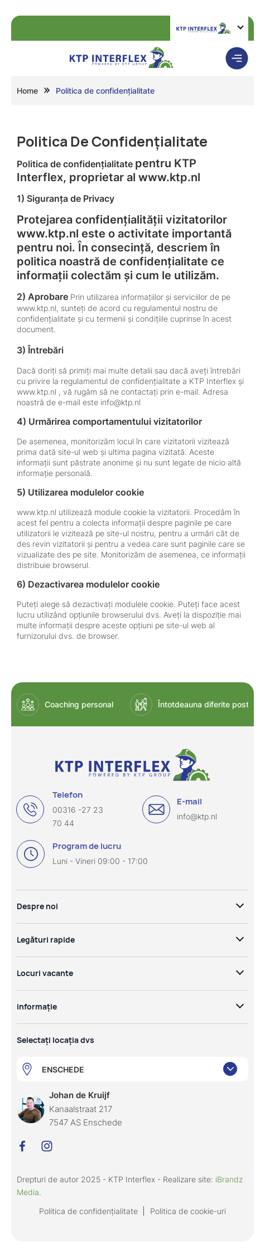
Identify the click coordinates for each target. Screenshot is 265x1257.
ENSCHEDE (63, 1069)
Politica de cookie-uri (188, 1211)
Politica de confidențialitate (88, 1211)
